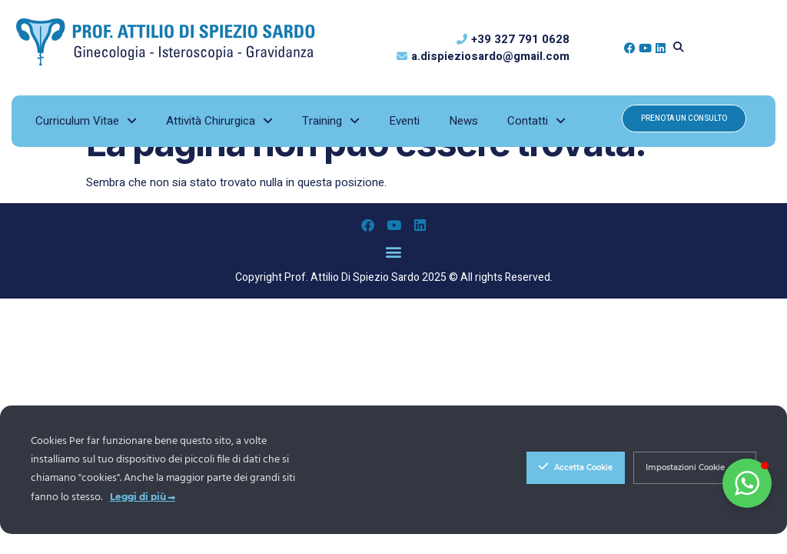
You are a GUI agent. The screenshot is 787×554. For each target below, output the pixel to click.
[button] (679, 48)
